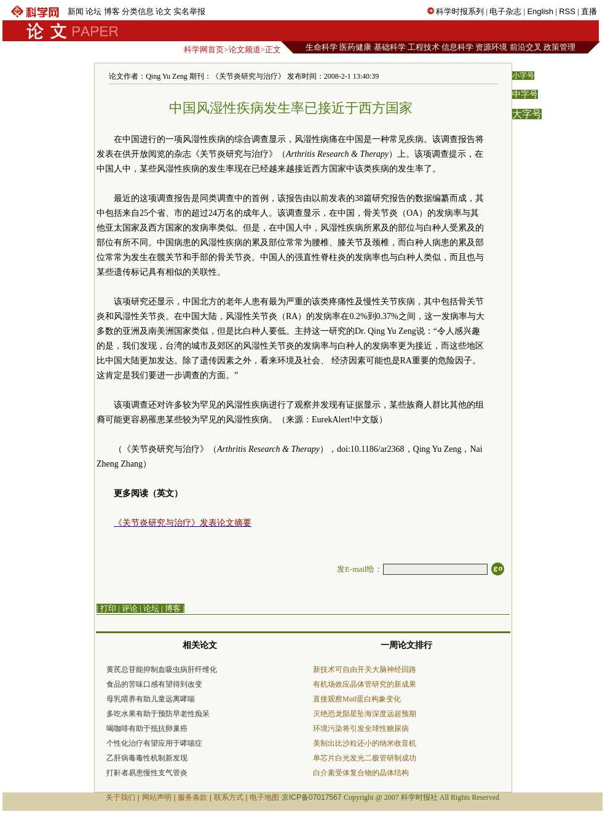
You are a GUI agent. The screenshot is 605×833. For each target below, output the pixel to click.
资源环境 (491, 47)
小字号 (523, 75)
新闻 (76, 11)
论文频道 (245, 49)
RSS (567, 11)
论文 (164, 11)
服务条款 (192, 797)
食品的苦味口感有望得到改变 (154, 684)
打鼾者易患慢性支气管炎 (147, 772)
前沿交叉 (526, 47)
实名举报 (189, 11)
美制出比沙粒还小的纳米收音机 (364, 743)
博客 (112, 11)
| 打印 (106, 608)
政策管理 (559, 47)
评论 (130, 608)
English (540, 11)
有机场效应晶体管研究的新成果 (364, 684)
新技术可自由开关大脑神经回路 (364, 669)
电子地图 (264, 797)
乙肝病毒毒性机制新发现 (147, 758)
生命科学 (322, 47)
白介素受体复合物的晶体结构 (361, 772)
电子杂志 (505, 11)
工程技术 (424, 47)
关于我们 (120, 797)
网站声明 (157, 797)
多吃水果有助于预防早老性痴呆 (158, 713)
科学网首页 (204, 49)
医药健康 (355, 47)
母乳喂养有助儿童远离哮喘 (150, 699)
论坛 (93, 11)
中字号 (525, 94)
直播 (589, 11)
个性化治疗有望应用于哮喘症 (154, 743)
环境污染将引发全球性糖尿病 (361, 728)
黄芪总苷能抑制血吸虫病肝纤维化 (161, 669)
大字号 (527, 114)
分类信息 (138, 11)
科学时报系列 (460, 11)
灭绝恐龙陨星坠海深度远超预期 (364, 713)
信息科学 (457, 47)
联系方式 (228, 797)
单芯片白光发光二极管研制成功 (364, 758)
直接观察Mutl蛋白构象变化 (357, 699)
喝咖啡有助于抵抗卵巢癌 (147, 728)
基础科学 (390, 47)
